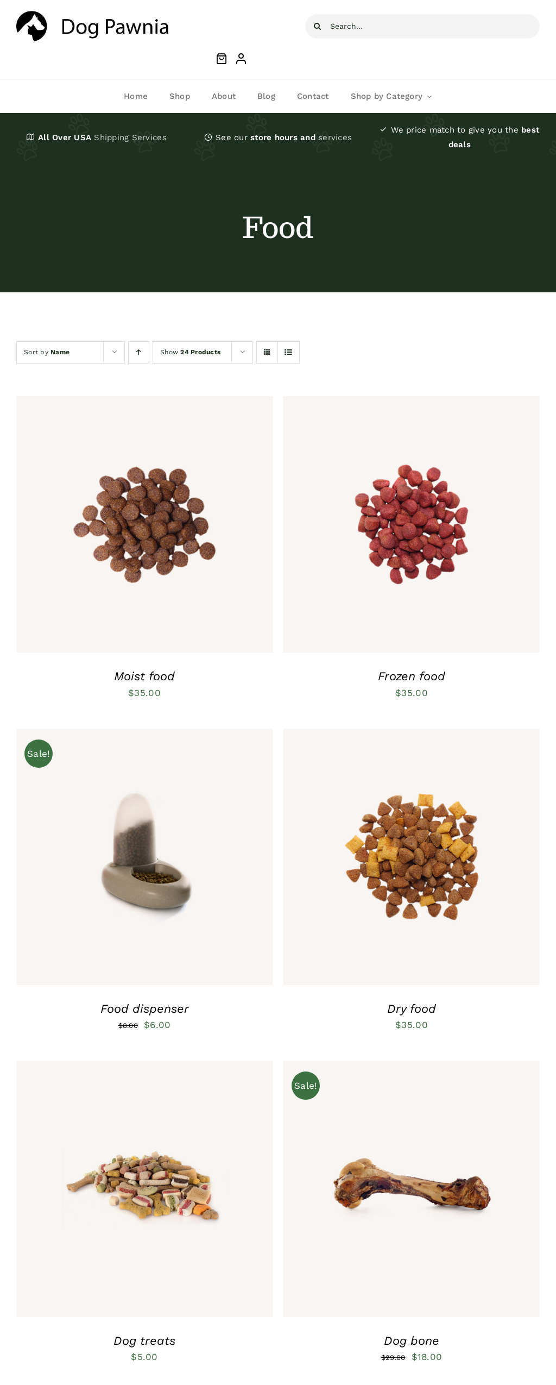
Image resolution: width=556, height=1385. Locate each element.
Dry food (411, 1009)
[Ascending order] (138, 352)
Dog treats (144, 1341)
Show (190, 352)
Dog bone (411, 1341)
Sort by (47, 352)
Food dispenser (144, 1009)
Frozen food (411, 676)
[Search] (317, 26)
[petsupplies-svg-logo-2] (92, 15)
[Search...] (422, 26)
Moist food (144, 676)
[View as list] (288, 352)
